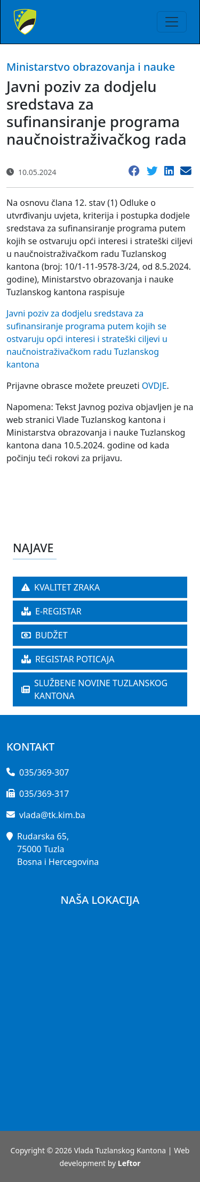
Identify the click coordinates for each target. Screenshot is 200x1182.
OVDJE (154, 386)
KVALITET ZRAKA (60, 587)
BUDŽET (44, 635)
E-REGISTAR (51, 611)
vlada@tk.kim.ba (52, 815)
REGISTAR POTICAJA (68, 659)
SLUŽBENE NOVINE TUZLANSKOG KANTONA (94, 689)
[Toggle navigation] (172, 21)
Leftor (129, 1163)
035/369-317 (44, 794)
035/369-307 (44, 772)
